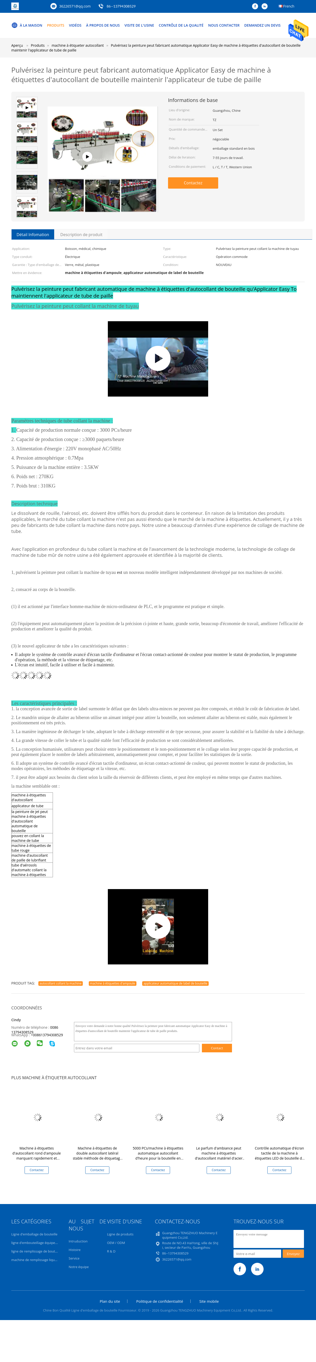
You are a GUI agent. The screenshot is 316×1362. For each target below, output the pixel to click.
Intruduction (78, 1241)
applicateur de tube (27, 805)
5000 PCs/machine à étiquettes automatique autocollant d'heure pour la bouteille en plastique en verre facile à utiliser (158, 1158)
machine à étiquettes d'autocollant (29, 797)
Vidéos (75, 25)
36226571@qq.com (75, 6)
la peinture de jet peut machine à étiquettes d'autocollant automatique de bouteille (30, 821)
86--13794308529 (121, 6)
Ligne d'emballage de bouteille (34, 1234)
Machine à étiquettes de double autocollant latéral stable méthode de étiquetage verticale (97, 1156)
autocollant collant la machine (61, 983)
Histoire (75, 1249)
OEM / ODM (116, 1242)
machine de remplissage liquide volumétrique (46, 1260)
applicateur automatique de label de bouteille (175, 983)
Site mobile (209, 1301)
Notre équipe (79, 1267)
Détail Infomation (33, 234)
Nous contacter (224, 25)
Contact (217, 1048)
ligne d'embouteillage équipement (37, 1242)
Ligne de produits (120, 1234)
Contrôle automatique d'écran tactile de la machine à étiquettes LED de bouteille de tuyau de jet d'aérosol (279, 1156)
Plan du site (110, 1301)
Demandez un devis (262, 25)
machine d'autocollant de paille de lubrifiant (30, 857)
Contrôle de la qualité (181, 25)
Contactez (193, 183)
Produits (55, 25)
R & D (111, 1251)
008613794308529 (48, 1034)
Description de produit (81, 234)
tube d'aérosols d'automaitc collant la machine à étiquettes (29, 870)
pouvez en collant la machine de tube (28, 838)
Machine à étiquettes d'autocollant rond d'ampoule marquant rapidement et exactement (37, 1156)
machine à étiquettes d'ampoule (112, 983)
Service (74, 1258)
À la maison (26, 25)
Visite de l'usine (139, 25)
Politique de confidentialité (159, 1301)
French (288, 6)
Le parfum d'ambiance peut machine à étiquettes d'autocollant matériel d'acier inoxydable (219, 1156)
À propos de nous (103, 25)
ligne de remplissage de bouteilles (37, 1251)
